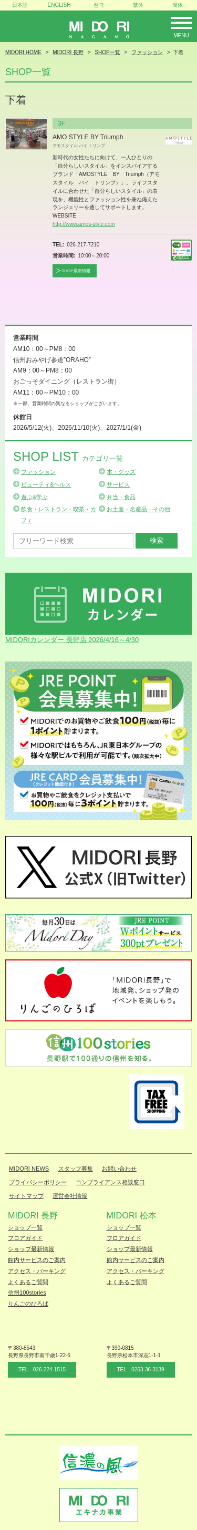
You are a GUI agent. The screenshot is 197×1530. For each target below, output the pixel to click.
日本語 (20, 5)
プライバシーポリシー (38, 1182)
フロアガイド (25, 1238)
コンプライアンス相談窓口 (110, 1182)
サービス (118, 484)
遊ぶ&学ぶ (34, 497)
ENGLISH (59, 5)
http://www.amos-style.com (84, 224)
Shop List (68, 456)
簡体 (177, 5)
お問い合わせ (119, 1168)
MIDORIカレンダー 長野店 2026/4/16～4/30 (72, 640)
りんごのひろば (28, 1303)
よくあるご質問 (28, 1282)
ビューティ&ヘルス (46, 484)
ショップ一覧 (25, 1227)
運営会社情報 (70, 1196)
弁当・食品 (121, 497)
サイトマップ (26, 1196)
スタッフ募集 (75, 1168)
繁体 (138, 5)
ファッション (38, 472)
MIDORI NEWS (29, 1168)
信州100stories (27, 1292)
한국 (99, 5)
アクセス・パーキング (37, 1271)
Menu (181, 35)
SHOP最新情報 (75, 270)
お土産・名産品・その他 (138, 509)
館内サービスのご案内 (37, 1260)
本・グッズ (121, 472)
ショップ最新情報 (31, 1249)
